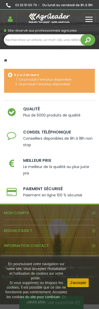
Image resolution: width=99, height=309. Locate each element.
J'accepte (78, 282)
